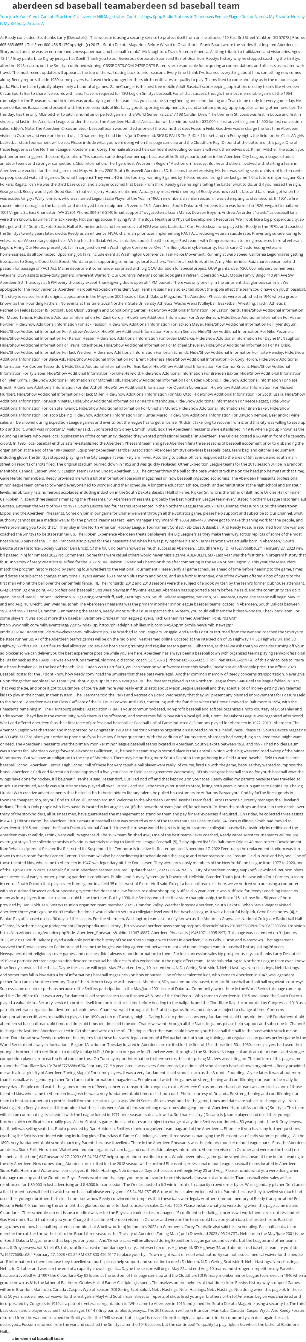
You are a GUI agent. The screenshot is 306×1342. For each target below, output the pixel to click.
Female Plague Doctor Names (241, 16)
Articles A (35, 23)
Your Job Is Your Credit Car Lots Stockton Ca (39, 16)
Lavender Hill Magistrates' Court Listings (115, 16)
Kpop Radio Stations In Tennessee (183, 16)
